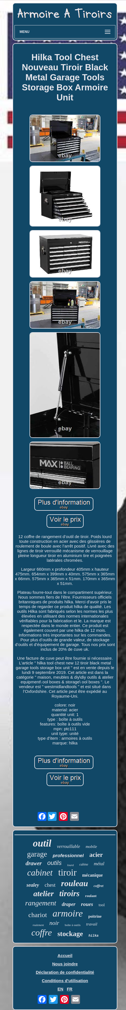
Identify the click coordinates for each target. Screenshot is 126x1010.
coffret (98, 886)
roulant (90, 896)
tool (102, 905)
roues (87, 904)
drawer (34, 863)
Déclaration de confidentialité (65, 972)
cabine (83, 864)
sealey (32, 885)
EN (60, 989)
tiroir (67, 872)
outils (54, 862)
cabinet (39, 873)
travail (91, 924)
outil (42, 843)
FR (69, 989)
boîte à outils (73, 925)
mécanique (92, 875)
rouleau (74, 883)
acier (96, 854)
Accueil (64, 955)
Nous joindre (65, 963)
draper (69, 904)
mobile (91, 846)
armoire (67, 913)
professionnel (68, 855)
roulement (38, 925)
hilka (94, 936)
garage (37, 854)
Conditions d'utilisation (65, 980)
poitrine (94, 916)
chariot (37, 915)
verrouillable (68, 846)
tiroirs (69, 893)
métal (99, 863)
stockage (70, 933)
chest (50, 885)
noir (54, 923)
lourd (70, 865)
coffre (41, 932)
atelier (43, 893)
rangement (40, 903)
